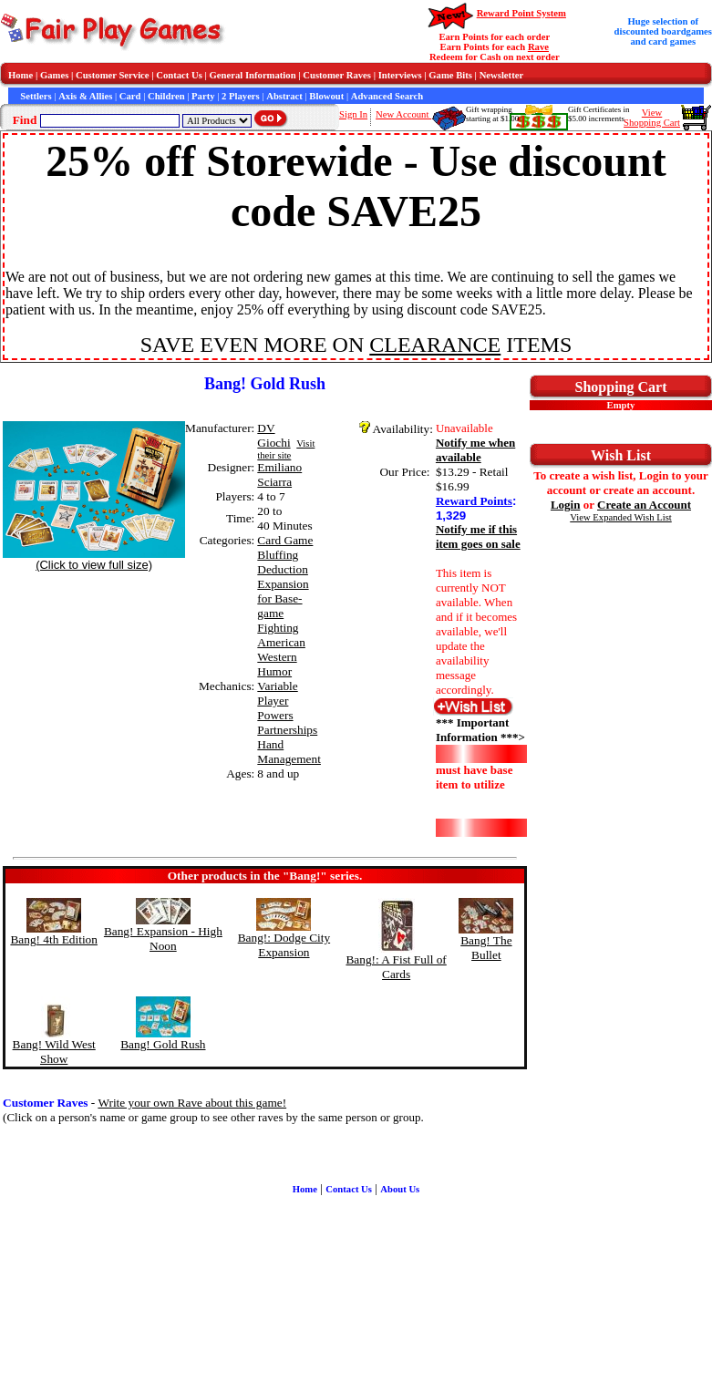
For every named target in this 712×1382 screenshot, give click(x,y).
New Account (403, 114)
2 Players (241, 96)
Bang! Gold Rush (162, 1044)
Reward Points (474, 501)
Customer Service (113, 75)
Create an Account (644, 504)
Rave (538, 47)
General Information (253, 75)
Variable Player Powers (277, 700)
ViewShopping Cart (652, 118)
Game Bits (450, 75)
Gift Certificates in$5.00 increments (598, 114)
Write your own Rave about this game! (192, 1102)
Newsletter (502, 75)
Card (130, 96)
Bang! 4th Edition (54, 939)
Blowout (326, 96)
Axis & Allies (85, 96)
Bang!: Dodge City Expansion (284, 945)
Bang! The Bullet (485, 947)
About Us (399, 1189)
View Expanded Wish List (621, 517)
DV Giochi (273, 435)
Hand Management (289, 751)
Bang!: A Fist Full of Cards (396, 967)
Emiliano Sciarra (279, 474)
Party (202, 96)
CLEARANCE (434, 344)
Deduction (282, 569)
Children (166, 96)
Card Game (285, 540)
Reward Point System (521, 13)
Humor (274, 671)
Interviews (400, 75)
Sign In (353, 114)
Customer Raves (337, 75)
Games (54, 75)
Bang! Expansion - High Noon (163, 938)
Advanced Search (387, 96)
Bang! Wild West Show (54, 1051)
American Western (281, 649)
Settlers (35, 96)
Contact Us (179, 75)
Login (566, 504)
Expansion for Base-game (282, 598)
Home (20, 75)
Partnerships (287, 730)
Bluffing (277, 555)
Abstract (284, 96)
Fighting (277, 627)
